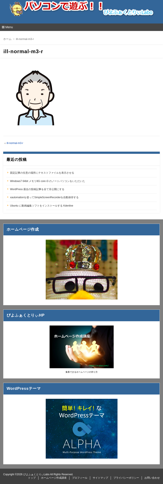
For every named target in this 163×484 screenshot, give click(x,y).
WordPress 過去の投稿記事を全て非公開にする (37, 189)
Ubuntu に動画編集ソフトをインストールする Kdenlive (41, 205)
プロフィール (79, 477)
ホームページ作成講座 (54, 477)
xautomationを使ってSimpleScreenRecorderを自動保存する (44, 197)
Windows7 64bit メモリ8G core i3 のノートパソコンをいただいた (47, 181)
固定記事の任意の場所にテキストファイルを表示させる (42, 172)
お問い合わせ (152, 477)
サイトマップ (100, 477)
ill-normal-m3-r (15, 143)
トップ (32, 477)
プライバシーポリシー (126, 477)
